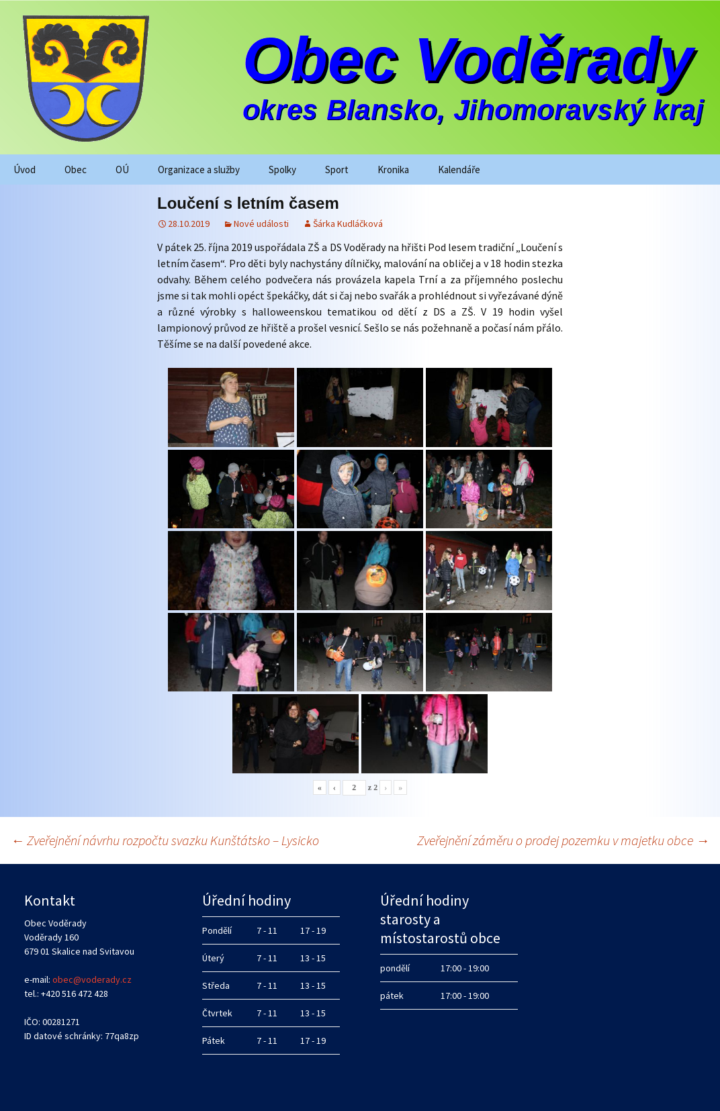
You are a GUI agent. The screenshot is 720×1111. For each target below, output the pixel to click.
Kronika (393, 169)
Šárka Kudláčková (348, 224)
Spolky (282, 169)
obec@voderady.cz (92, 979)
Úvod (24, 169)
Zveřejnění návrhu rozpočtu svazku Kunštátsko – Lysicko (165, 840)
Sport (337, 169)
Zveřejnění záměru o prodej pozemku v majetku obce (563, 840)
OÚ (122, 169)
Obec (75, 169)
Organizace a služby (199, 169)
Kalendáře (459, 169)
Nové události (261, 224)
